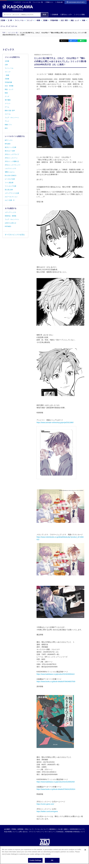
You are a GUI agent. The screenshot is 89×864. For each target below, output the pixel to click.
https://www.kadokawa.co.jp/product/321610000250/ (56, 782)
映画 (6, 93)
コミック (31, 20)
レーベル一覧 (38, 2)
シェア (74, 40)
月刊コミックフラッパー (12, 165)
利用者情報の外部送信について (75, 831)
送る (83, 40)
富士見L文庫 (9, 189)
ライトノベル (20, 20)
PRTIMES (8, 226)
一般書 (38, 20)
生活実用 (65, 20)
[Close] (85, 852)
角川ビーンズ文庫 (10, 147)
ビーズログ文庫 (10, 179)
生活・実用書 (9, 86)
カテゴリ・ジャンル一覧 (23, 2)
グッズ (8, 26)
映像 (84, 20)
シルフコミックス (10, 168)
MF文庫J (7, 144)
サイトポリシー (49, 831)
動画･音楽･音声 (10, 110)
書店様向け (52, 829)
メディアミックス (10, 212)
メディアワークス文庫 (12, 193)
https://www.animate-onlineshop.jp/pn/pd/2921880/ (55, 422)
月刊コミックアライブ (12, 154)
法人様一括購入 (63, 829)
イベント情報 (79, 14)
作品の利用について (10, 831)
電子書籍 (7, 100)
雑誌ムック (76, 20)
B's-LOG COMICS (10, 175)
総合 (6, 128)
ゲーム (2, 26)
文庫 (6, 64)
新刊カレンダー (66, 14)
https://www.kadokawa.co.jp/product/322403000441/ (56, 674)
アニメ (7, 121)
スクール (14, 26)
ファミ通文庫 (9, 182)
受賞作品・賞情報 (10, 216)
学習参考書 (55, 20)
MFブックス (8, 140)
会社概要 (7, 829)
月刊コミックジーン (11, 158)
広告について (29, 829)
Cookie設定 (59, 831)
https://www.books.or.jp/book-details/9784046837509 (56, 681)
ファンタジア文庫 (10, 186)
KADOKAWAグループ (76, 829)
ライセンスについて (41, 829)
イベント (7, 103)
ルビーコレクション (11, 197)
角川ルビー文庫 (10, 151)
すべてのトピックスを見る (15, 235)
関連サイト (49, 2)
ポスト (65, 40)
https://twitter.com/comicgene (47, 811)
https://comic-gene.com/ (45, 804)
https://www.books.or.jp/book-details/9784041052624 (56, 789)
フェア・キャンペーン (12, 117)
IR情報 (14, 829)
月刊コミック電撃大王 (12, 161)
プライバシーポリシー (36, 831)
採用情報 (20, 829)
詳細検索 (54, 14)
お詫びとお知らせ (10, 223)
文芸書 (3, 20)
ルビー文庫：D (9, 200)
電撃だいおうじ (10, 172)
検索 (44, 14)
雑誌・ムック (9, 89)
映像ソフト (8, 124)
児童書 (46, 20)
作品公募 (60, 2)
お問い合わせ (23, 831)
